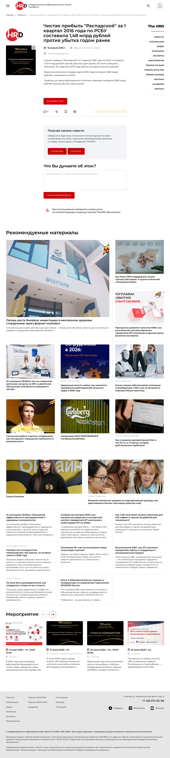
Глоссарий (61, 707)
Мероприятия (156, 60)
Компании (158, 51)
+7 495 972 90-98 (153, 700)
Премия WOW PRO (154, 70)
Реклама (159, 79)
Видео (160, 46)
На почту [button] (76, 151)
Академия (158, 84)
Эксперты (158, 56)
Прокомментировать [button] (59, 195)
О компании (62, 697)
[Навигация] (7, 6)
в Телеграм (57, 151)
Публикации (156, 42)
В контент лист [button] (55, 101)
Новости (159, 37)
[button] (159, 6)
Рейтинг (159, 89)
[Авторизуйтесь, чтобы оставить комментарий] (85, 180)
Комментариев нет (56, 53)
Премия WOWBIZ (155, 75)
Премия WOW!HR (155, 65)
